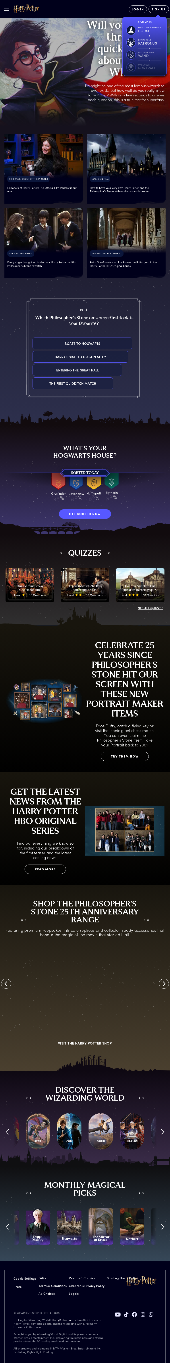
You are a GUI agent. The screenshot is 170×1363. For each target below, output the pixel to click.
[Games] (101, 1131)
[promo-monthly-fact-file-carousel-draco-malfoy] (38, 1226)
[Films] (69, 1131)
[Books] (38, 1131)
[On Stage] (132, 1131)
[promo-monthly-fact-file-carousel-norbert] (132, 1226)
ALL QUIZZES (150, 608)
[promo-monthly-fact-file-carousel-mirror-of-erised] (101, 1226)
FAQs (42, 1278)
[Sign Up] (159, 9)
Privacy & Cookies (82, 1278)
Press (17, 1287)
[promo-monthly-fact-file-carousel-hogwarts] (69, 1226)
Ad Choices (47, 1293)
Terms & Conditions (53, 1286)
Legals (74, 1293)
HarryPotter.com (62, 1320)
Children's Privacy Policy (86, 1286)
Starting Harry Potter (123, 1278)
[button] (7, 1132)
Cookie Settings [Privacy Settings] (25, 1278)
